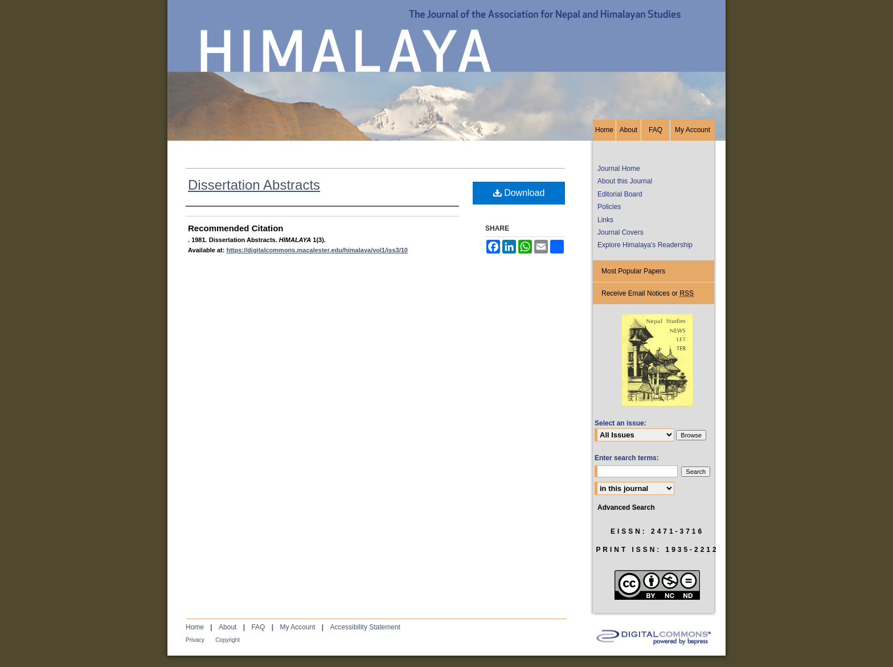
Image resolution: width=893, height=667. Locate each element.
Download (519, 193)
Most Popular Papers (633, 271)
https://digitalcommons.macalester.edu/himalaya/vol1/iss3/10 (317, 250)
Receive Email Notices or (647, 293)
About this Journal (624, 181)
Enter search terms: (627, 458)
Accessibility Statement (365, 627)
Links (605, 220)
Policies (609, 207)
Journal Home (618, 169)
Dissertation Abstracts (254, 185)
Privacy (195, 640)
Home (195, 627)
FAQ (258, 627)
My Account (297, 627)
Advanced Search (626, 507)
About (227, 627)
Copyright (227, 640)
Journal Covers (620, 232)
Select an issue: (620, 423)
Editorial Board (619, 194)
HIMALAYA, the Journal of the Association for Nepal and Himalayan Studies (446, 60)
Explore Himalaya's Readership (645, 245)
